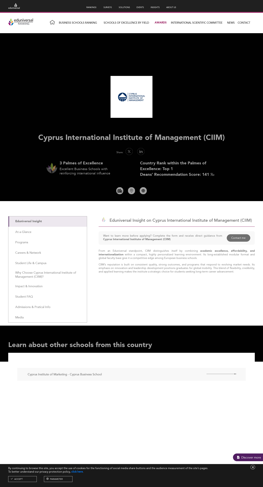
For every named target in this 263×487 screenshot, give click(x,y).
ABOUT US (171, 7)
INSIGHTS (155, 7)
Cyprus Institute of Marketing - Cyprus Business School (65, 383)
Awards (161, 23)
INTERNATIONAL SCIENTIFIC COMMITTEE (196, 23)
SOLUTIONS (124, 7)
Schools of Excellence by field (126, 23)
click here (77, 472)
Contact (244, 23)
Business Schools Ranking (78, 23)
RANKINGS (91, 7)
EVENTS (140, 7)
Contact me (238, 247)
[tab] (47, 230)
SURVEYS (107, 7)
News (231, 23)
